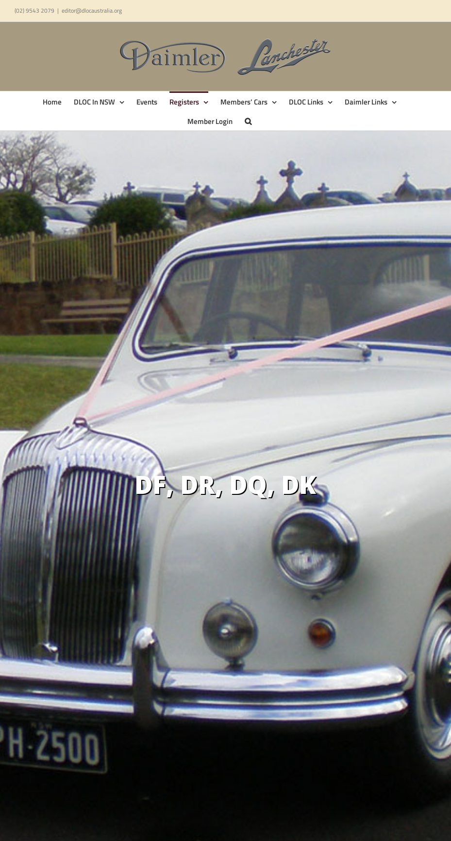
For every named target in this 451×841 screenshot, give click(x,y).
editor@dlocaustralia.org (92, 10)
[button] (248, 120)
